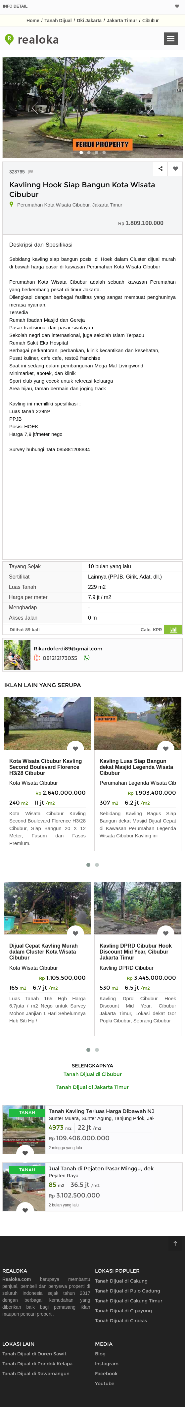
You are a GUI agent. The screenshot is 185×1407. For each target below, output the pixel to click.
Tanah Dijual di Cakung (121, 1281)
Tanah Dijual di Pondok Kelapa (37, 1364)
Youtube (105, 1383)
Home (32, 20)
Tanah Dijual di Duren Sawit (34, 1354)
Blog (100, 1354)
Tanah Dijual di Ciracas (121, 1321)
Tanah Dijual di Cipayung (123, 1311)
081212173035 (55, 658)
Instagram (106, 1364)
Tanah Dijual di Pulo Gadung (127, 1291)
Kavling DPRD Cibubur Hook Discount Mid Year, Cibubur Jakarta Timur (136, 952)
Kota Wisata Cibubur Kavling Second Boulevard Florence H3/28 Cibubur (45, 767)
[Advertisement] (92, 502)
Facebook (106, 1374)
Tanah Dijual (58, 20)
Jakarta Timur (122, 20)
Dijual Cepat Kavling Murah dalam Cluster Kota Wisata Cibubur (43, 952)
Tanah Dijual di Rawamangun (35, 1374)
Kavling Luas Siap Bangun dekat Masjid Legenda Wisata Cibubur (136, 767)
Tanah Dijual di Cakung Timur (128, 1301)
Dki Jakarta (89, 20)
